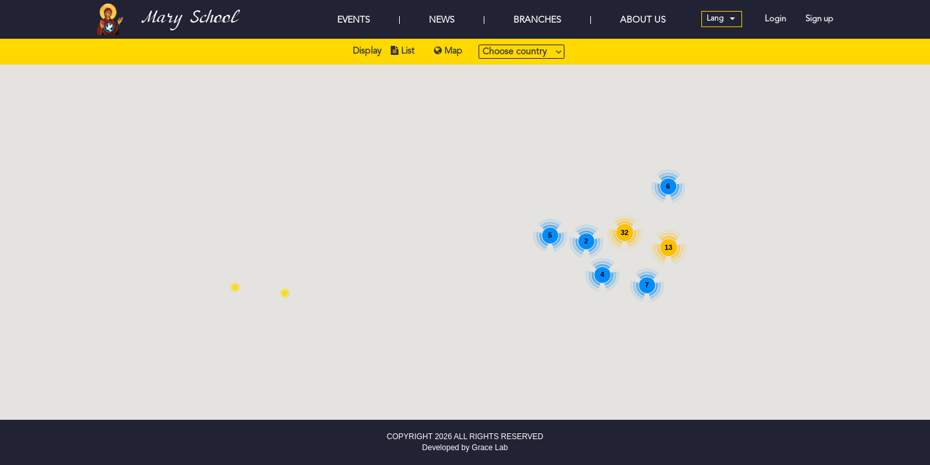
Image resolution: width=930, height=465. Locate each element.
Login (775, 19)
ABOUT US (643, 20)
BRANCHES (537, 20)
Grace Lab (489, 447)
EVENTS (353, 20)
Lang (721, 19)
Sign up (819, 19)
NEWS (442, 20)
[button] (285, 293)
